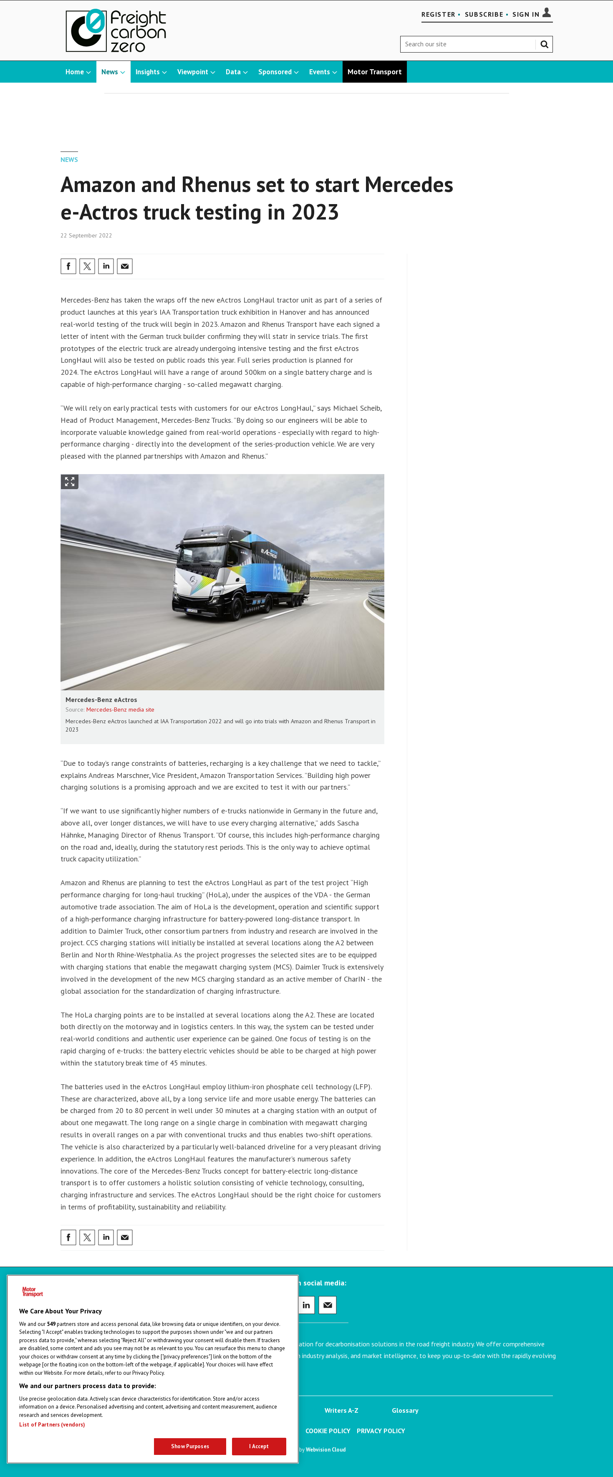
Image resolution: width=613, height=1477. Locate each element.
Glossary (405, 1410)
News (69, 159)
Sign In (526, 14)
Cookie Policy (328, 1431)
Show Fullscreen (70, 482)
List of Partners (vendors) (52, 1424)
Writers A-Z (341, 1410)
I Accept (259, 1446)
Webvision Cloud (326, 1449)
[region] (153, 1369)
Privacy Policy (381, 1431)
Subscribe (484, 14)
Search (546, 42)
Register (438, 14)
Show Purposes (190, 1446)
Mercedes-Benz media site (120, 709)
